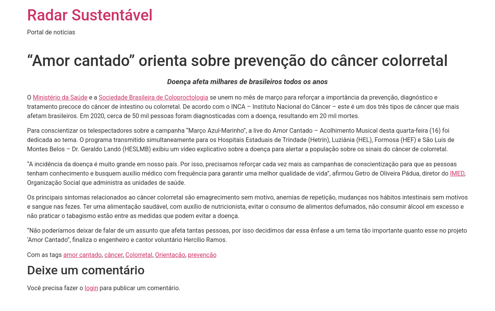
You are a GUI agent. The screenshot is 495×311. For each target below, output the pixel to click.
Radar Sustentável (90, 15)
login (91, 288)
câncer (113, 255)
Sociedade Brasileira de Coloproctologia (153, 97)
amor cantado (82, 255)
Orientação (170, 255)
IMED (457, 173)
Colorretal (138, 255)
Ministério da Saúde (60, 97)
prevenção (202, 255)
